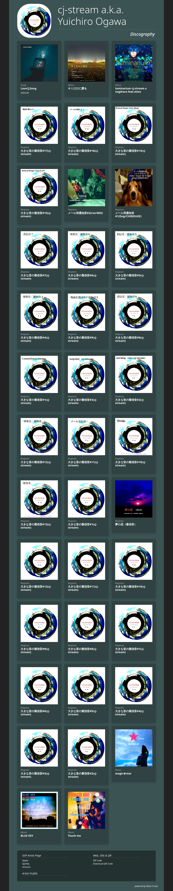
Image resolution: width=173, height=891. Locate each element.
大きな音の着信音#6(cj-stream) (82, 276)
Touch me (74, 835)
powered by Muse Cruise (146, 886)
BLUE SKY (27, 835)
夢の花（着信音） (126, 524)
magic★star (123, 773)
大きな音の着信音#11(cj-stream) (83, 463)
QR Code (97, 860)
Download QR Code (103, 863)
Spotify (25, 863)
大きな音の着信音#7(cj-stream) (35, 276)
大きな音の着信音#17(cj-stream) (36, 152)
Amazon (26, 866)
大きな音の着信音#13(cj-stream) (36, 525)
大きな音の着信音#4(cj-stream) (35, 339)
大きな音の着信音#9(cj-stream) (82, 339)
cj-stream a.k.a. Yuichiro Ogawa (92, 15)
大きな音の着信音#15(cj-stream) (36, 214)
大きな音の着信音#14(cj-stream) (130, 152)
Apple (25, 860)
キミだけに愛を (77, 88)
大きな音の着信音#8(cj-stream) (129, 339)
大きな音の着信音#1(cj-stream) (35, 401)
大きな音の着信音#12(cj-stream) (36, 463)
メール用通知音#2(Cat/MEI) (85, 213)
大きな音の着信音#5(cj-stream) (129, 276)
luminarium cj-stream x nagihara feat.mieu (131, 90)
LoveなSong (28, 88)
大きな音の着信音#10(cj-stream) (130, 463)
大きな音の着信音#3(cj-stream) (82, 401)
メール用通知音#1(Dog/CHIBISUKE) (128, 214)
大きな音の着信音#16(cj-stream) (83, 152)
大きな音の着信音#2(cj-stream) (129, 401)
